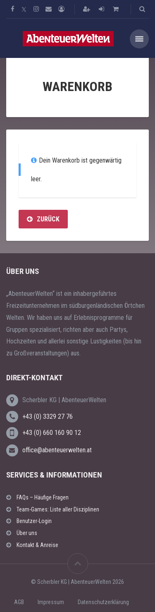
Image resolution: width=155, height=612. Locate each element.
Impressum (51, 602)
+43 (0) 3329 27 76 (47, 416)
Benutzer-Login (34, 521)
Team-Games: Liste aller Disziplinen (58, 509)
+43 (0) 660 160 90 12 (51, 433)
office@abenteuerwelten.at (57, 450)
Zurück (43, 219)
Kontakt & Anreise (37, 545)
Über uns (27, 533)
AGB (19, 602)
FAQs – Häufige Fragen (43, 497)
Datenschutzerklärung (103, 602)
